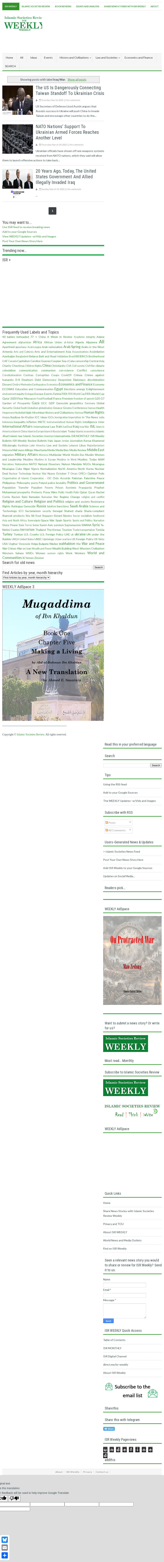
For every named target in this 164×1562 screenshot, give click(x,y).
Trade (76, 529)
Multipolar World (59, 454)
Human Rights (94, 412)
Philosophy (23, 482)
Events (48, 393)
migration (8, 454)
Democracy (49, 379)
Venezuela (24, 543)
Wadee (53, 543)
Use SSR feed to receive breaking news (26, 227)
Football (47, 398)
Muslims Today (87, 459)
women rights (55, 553)
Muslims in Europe (45, 459)
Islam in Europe (36, 431)
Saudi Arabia (79, 506)
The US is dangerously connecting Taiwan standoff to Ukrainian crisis (70, 90)
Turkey (7, 534)
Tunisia (100, 529)
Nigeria (35, 468)
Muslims (28, 459)
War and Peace (93, 543)
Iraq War (84, 426)
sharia (78, 511)
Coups (55, 375)
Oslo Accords (61, 478)
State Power (10, 525)
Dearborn (27, 379)
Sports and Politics (83, 520)
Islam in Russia (52, 431)
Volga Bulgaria (40, 543)
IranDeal (67, 426)
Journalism (76, 440)
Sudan (36, 525)
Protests (36, 492)
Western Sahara (13, 553)
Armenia (7, 351)
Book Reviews (63, 6)
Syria (96, 525)
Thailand (40, 529)
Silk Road (36, 515)
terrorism (27, 529)
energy (80, 389)
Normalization (48, 468)
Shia (28, 515)
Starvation (98, 520)
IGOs (51, 417)
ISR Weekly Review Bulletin (29, 440)
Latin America (37, 445)
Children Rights (33, 365)
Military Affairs (26, 454)
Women (40, 553)
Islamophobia (62, 436)
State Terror (25, 525)
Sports (67, 520)
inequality (20, 422)
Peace (100, 478)
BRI (77, 356)
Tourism (67, 529)
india (101, 417)
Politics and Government (85, 483)
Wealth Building (62, 548)
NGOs (87, 464)
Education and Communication (34, 389)
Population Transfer (15, 487)
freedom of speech (84, 398)
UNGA (15, 539)
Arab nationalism (52, 347)
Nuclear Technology (20, 473)
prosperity (23, 492)
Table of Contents (114, 1340)
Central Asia (96, 361)
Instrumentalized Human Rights (64, 422)
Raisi (24, 497)
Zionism (39, 557)
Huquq (6, 417)
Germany (90, 403)
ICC (37, 417)
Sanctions (63, 506)
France (57, 398)
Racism (16, 497)
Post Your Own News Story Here (22, 241)
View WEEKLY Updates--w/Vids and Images (29, 236)
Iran (59, 426)
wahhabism (67, 543)
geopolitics (76, 403)
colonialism (9, 370)
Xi (23, 557)
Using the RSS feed (115, 784)
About (155, 6)
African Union (53, 342)
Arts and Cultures (24, 351)
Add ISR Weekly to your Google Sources (127, 868)
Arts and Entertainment (50, 351)
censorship (82, 361)
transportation (87, 529)
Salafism (51, 506)
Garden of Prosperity (16, 403)
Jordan (65, 440)
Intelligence (89, 422)
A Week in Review (59, 336)
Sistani (58, 515)
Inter (101, 422)
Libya (82, 445)
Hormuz (79, 412)
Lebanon (73, 445)
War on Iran (24, 548)
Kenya (87, 440)
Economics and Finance (75, 384)
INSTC (42, 422)
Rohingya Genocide (23, 506)
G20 (97, 398)
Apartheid (8, 347)
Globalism (32, 408)
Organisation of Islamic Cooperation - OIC (27, 478)
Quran (91, 492)
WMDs (30, 553)
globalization (45, 408)
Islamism (49, 436)
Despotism (64, 379)
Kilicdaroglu (9, 445)
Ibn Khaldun (27, 417)
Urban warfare (63, 539)
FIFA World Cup (76, 394)
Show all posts (77, 79)
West (75, 548)
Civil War (90, 365)
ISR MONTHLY (80, 436)
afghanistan (24, 342)
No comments (73, 100)
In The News (90, 417)
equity (20, 393)
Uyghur (13, 543)
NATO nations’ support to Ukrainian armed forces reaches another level (67, 132)
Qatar (83, 492)
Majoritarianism (95, 445)
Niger (26, 468)
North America (67, 468)
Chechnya (18, 365)
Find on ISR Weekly (115, 1248)
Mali (14, 450)
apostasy (21, 347)
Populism (36, 487)
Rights (6, 506)
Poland (43, 482)
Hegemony (8, 412)
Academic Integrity (84, 336)
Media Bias (62, 450)
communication (28, 370)
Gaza (35, 403)
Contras (28, 375)
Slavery (67, 515)
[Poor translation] (14, 1498)
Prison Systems (65, 487)
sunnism (59, 525)
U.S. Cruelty (31, 534)
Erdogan (29, 394)
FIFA (64, 393)
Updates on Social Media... (119, 876)
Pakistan (77, 478)
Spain (59, 520)
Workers (80, 553)
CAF (5, 361)
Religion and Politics (49, 501)
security (47, 511)
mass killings (25, 450)
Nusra (51, 473)
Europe (39, 393)
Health (100, 407)
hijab (28, 412)
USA (5, 543)
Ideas (43, 417)
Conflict (82, 370)
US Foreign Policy (82, 539)
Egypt (58, 389)
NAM (101, 459)
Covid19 (66, 375)
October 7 (62, 473)
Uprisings (48, 539)
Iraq (76, 426)
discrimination (95, 379)
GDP (52, 403)
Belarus (33, 356)
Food (39, 398)
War (78, 543)
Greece (57, 407)
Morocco (43, 454)
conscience (97, 370)
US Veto (99, 539)
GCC (44, 403)
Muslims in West (66, 459)
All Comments (115, 830)
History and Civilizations (59, 412)
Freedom (67, 398)
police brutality (57, 482)
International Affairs (17, 426)
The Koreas (54, 529)
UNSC (38, 539)
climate (100, 365)
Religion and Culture (17, 501)
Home (9, 57)
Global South (20, 408)
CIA (68, 365)
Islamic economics (86, 431)
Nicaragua (98, 464)
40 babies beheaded (15, 336)
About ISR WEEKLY (115, 1232)
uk (72, 534)
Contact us (102, 1471)
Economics (53, 384)
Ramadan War (50, 497)
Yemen (29, 557)
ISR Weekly (11, 6)
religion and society (77, 501)
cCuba (71, 361)
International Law (44, 426)
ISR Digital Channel (115, 1356)
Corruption (42, 375)
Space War (47, 520)
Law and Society (57, 445)
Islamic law (15, 436)
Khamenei (98, 440)
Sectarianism (33, 511)
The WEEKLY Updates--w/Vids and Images (129, 800)
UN (88, 534)
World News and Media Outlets (122, 1240)
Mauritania (40, 450)
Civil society (78, 365)
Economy (98, 384)
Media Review (77, 450)
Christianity (58, 365)
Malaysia (7, 450)
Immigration (61, 417)
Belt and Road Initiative (53, 356)
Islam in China (19, 431)
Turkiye (18, 534)
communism (48, 370)
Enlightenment (95, 389)
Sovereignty (34, 520)
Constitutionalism (11, 375)
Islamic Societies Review (36, 6)
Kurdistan (23, 445)
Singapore (47, 515)
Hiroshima (38, 412)
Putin (76, 492)
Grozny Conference (75, 407)
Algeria (79, 342)
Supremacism (73, 525)
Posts (110, 822)
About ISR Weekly (114, 1372)
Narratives (8, 464)
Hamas (92, 408)
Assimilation (97, 351)
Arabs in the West (92, 347)
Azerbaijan (8, 356)
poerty (34, 483)
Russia (41, 506)
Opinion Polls (96, 473)
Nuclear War (39, 473)
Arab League (34, 347)
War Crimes (9, 548)
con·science (66, 370)
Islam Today (67, 431)
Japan (57, 440)
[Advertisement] (91, 41)
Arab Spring (72, 347)
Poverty (49, 487)
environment (9, 394)
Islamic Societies (33, 436)
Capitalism (23, 361)
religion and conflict (93, 497)
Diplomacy (79, 379)
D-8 (17, 379)
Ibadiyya (15, 417)
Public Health (65, 492)
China (46, 365)
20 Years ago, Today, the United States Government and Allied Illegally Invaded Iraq (66, 176)
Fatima (57, 393)
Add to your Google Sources (19, 231)
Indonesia (7, 422)
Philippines (9, 482)
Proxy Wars (50, 492)
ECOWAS (8, 389)
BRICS (84, 356)
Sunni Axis (46, 525)
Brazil (72, 356)
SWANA (86, 525)
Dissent (7, 384)
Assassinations (80, 351)
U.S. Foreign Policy (51, 534)
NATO (33, 464)
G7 (102, 398)
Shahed (68, 511)
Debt (38, 379)
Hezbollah (20, 412)
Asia (68, 351)
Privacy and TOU (113, 1224)
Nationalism (21, 464)
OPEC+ (83, 473)
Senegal (57, 511)
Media (51, 450)
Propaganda (85, 487)
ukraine (80, 534)
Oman (73, 473)
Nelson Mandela (72, 464)
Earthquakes (39, 384)
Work (69, 553)
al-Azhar (69, 342)
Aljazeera (91, 342)
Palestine (89, 478)
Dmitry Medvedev (22, 384)
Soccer (76, 515)
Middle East (95, 450)
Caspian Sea (58, 361)
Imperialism (74, 417)
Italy (50, 440)
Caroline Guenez (40, 361)
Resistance (97, 501)
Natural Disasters (49, 464)
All (21, 57)
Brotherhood (96, 356)
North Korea (86, 468)
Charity (6, 365)
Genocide (62, 403)
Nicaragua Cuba (12, 468)
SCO (21, 511)
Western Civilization (92, 548)
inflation (32, 422)
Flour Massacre (26, 398)
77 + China (37, 336)
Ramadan (34, 497)
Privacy (87, 1471)
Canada (12, 361)
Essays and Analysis (87, 6)
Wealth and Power (42, 548)
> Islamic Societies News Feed (121, 851)
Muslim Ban (77, 454)
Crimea (78, 375)
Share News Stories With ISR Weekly (125, 6)
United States (27, 539)
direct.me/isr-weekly (115, 1364)
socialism (86, 515)
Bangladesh (22, 356)
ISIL (92, 426)
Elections (69, 389)
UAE (67, 534)
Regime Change (70, 497)
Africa (37, 342)
